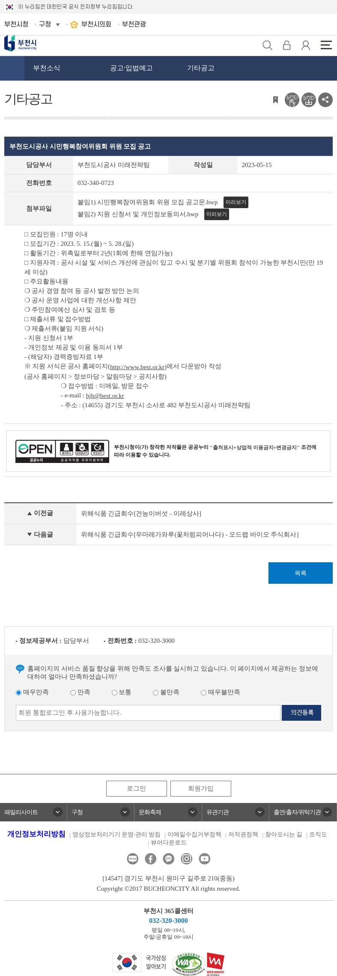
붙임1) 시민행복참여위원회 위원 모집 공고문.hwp (148, 202)
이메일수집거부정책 (194, 834)
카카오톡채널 (168, 859)
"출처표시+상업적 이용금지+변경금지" (255, 448)
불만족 (166, 692)
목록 (301, 573)
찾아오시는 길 (284, 834)
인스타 (186, 859)
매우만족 (32, 692)
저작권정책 (243, 834)
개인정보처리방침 (36, 834)
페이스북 (150, 859)
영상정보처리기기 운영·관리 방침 (116, 834)
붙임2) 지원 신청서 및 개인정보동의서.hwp (138, 214)
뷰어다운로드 (169, 842)
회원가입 (201, 788)
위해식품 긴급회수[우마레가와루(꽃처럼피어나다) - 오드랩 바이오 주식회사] (190, 534)
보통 (122, 692)
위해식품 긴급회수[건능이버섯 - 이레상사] (141, 513)
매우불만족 (220, 692)
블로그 (132, 859)
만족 (80, 692)
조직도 (318, 834)
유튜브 (204, 859)
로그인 (136, 788)
